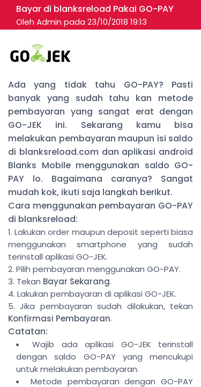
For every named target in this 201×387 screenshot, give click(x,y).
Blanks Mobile (39, 165)
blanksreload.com (59, 152)
